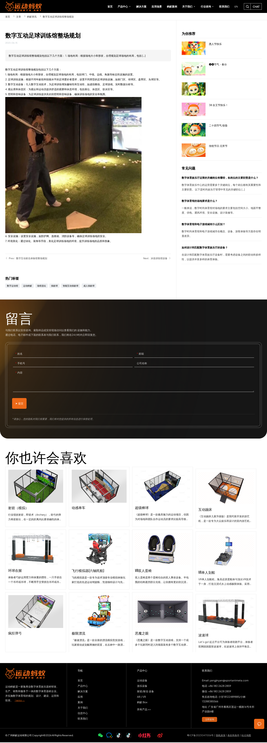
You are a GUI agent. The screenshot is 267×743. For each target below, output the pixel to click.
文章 (18, 16)
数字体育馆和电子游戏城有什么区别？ (222, 231)
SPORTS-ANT (23, 6)
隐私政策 (220, 735)
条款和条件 (233, 735)
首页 (7, 16)
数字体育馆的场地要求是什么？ (222, 207)
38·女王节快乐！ (222, 109)
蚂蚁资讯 (32, 16)
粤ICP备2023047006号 (200, 735)
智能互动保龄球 (70, 286)
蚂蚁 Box (142, 702)
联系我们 (83, 719)
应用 (80, 697)
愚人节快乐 (222, 48)
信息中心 (83, 713)
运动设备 (142, 680)
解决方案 (83, 691)
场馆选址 (42, 286)
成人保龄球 (89, 286)
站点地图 (246, 735)
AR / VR (141, 697)
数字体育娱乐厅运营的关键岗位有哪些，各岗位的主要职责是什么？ (222, 184)
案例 (80, 702)
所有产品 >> (144, 709)
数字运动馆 (12, 286)
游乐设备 (142, 686)
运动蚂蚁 (28, 286)
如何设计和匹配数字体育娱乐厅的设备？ (222, 254)
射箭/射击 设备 (145, 691)
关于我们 (83, 708)
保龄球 (54, 286)
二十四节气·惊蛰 (222, 130)
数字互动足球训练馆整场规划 (58, 16)
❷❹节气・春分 (222, 69)
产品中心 (83, 686)
